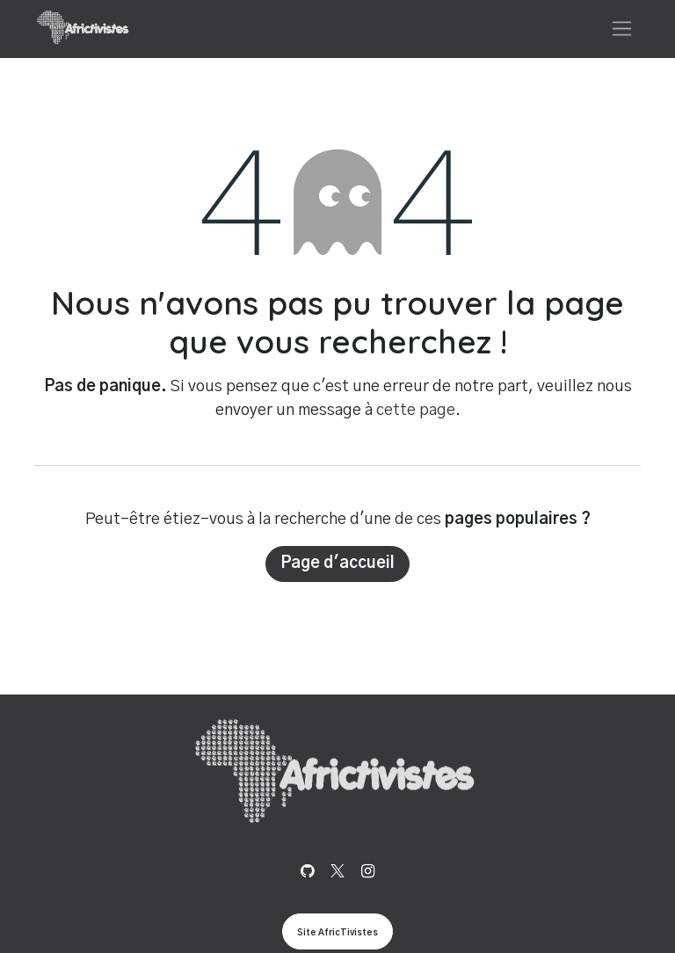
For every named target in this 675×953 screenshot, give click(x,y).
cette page (415, 410)
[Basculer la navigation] (622, 28)
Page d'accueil (337, 563)
